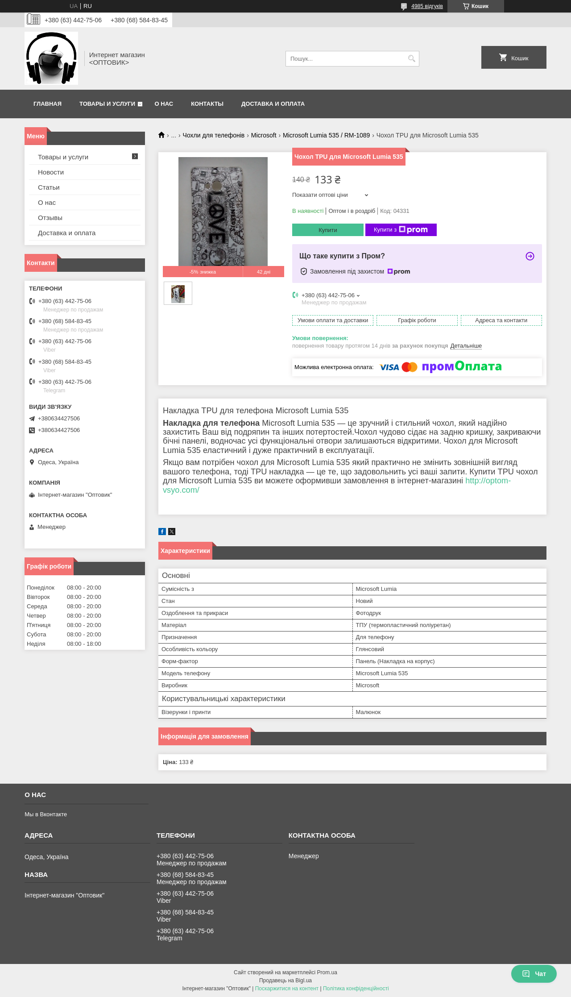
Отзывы (50, 217)
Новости (51, 172)
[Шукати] (411, 58)
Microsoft (264, 135)
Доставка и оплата (273, 103)
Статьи (49, 187)
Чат (534, 974)
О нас (164, 103)
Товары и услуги (107, 103)
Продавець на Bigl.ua (285, 980)
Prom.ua (327, 972)
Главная (47, 103)
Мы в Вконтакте (46, 814)
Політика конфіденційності (356, 988)
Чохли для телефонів (214, 135)
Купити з (401, 230)
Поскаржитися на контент (287, 988)
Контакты (207, 103)
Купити (328, 230)
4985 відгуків (427, 6)
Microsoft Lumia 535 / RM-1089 (326, 135)
